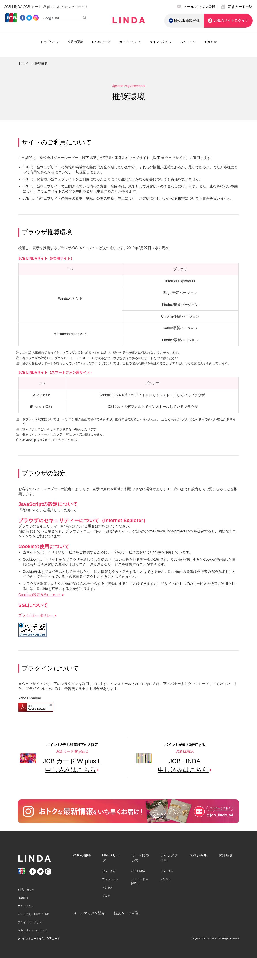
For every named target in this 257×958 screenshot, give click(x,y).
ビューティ (108, 871)
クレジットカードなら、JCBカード (39, 938)
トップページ (49, 42)
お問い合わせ (26, 889)
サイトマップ (26, 905)
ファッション (110, 879)
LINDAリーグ (101, 42)
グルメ (106, 895)
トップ (23, 63)
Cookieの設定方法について (39, 595)
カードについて (130, 42)
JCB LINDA (138, 871)
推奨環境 (23, 897)
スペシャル (188, 42)
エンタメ (107, 887)
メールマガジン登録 (89, 913)
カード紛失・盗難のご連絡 (33, 914)
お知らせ (210, 42)
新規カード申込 (126, 913)
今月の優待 (75, 42)
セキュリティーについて (32, 930)
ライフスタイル (160, 42)
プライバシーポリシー (36, 615)
